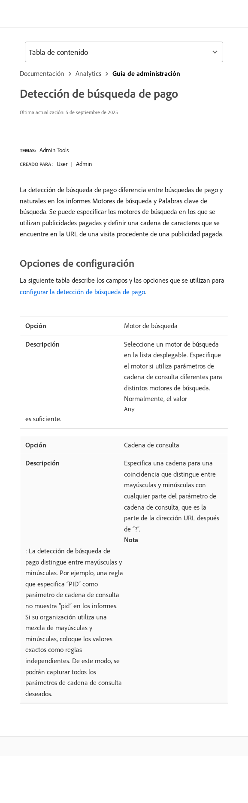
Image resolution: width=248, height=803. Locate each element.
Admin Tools (54, 150)
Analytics (88, 73)
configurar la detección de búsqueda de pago (82, 291)
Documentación (42, 73)
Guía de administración (146, 73)
